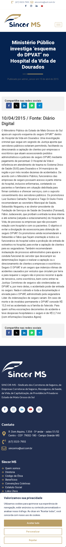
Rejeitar (33, 540)
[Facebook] (25, 6)
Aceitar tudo (33, 523)
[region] (33, 520)
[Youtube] (42, 6)
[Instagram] (31, 6)
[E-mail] (39, 409)
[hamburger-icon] (58, 24)
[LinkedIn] (36, 6)
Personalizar (33, 531)
